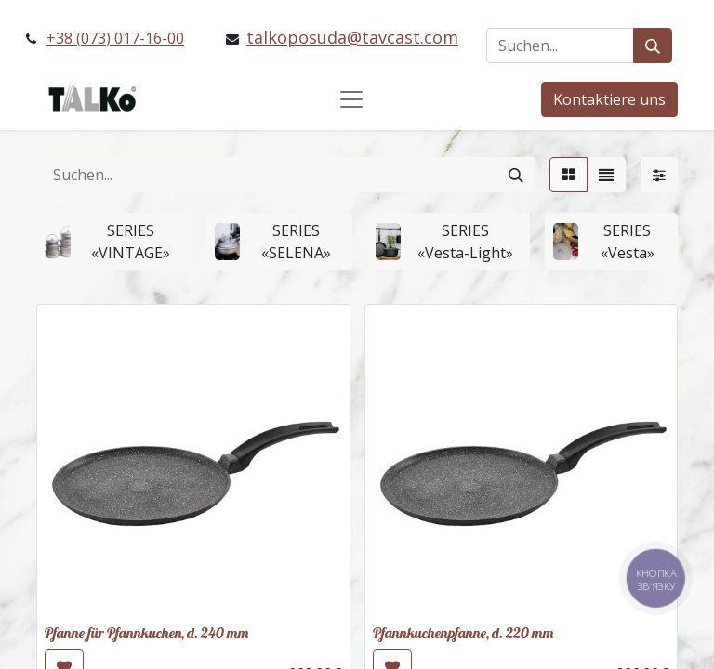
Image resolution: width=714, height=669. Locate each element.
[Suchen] (652, 45)
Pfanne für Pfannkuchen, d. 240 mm (146, 632)
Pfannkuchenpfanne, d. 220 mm (463, 632)
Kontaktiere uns (609, 99)
